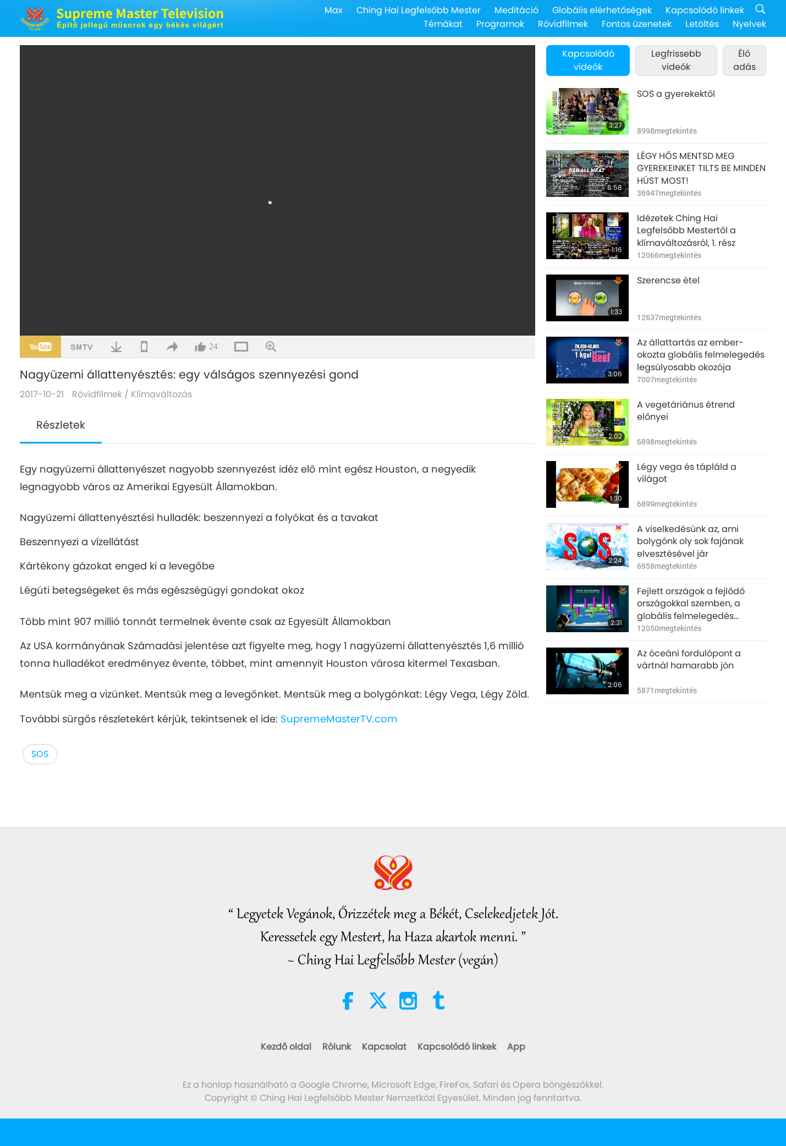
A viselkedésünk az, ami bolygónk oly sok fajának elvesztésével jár (690, 541)
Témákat (443, 24)
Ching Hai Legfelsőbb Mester (418, 10)
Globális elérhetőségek (602, 10)
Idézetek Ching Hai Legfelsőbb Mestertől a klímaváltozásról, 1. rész (686, 230)
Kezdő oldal (286, 1046)
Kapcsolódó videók (588, 60)
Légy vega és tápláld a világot (686, 473)
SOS (39, 754)
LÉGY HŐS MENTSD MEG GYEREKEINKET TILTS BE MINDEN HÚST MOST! (701, 168)
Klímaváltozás (161, 394)
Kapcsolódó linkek (705, 10)
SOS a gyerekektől (676, 94)
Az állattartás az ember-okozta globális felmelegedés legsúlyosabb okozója (701, 355)
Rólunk (336, 1046)
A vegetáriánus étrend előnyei (686, 411)
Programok (500, 24)
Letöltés (702, 24)
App (516, 1046)
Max (334, 10)
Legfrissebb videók (676, 60)
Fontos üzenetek (637, 24)
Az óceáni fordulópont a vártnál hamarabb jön (689, 660)
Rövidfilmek (563, 24)
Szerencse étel (668, 281)
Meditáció (516, 10)
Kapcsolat (384, 1046)
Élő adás (744, 60)
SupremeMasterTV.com (339, 719)
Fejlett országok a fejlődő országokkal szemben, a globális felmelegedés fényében (691, 603)
